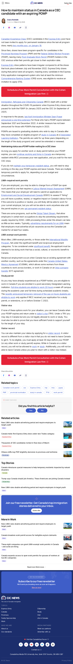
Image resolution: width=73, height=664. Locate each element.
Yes (30, 410)
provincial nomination (18, 392)
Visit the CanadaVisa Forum (36, 639)
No (42, 410)
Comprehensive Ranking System (15, 78)
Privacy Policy (67, 660)
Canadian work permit (11, 388)
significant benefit (42, 246)
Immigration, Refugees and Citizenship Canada (22, 102)
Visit (38, 615)
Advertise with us (43, 632)
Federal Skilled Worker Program (55, 53)
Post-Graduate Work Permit (34, 57)
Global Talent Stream (46, 213)
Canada (4, 473)
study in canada (36, 392)
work (34, 346)
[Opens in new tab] (21, 645)
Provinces (5, 455)
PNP (4, 392)
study (42, 346)
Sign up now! (36, 587)
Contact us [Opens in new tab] (36, 650)
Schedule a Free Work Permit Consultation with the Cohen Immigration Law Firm (36, 91)
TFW (47, 392)
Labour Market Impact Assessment (48, 188)
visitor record (54, 333)
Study (39, 612)
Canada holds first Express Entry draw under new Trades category (27, 434)
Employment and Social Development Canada (22, 195)
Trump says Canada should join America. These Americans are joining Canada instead (35, 478)
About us (4, 629)
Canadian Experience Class (13, 39)
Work (4, 428)
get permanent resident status (38, 208)
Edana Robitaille (13, 20)
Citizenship (5, 482)
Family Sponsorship (8, 618)
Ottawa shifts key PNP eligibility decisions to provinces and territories (29, 452)
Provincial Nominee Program (14, 53)
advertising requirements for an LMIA (47, 223)
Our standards (6, 632)
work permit (58, 392)
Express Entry (54, 39)
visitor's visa (42, 313)
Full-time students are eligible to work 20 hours (32, 287)
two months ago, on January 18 (26, 45)
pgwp (61, 388)
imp (46, 388)
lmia (53, 388)
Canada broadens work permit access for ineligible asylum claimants (28, 535)
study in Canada (48, 135)
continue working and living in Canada (34, 154)
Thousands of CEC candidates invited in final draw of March (25, 443)
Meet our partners (44, 629)
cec (24, 388)
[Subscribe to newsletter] (36, 505)
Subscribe (68, 3)
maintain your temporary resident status (31, 165)
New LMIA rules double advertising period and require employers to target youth (33, 487)
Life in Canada (42, 618)
